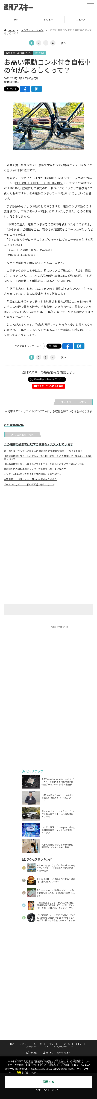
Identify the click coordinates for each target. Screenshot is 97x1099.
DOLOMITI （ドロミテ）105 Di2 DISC (39, 183)
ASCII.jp (32, 1052)
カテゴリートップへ (73, 402)
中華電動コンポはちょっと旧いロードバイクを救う (30, 479)
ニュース (80, 19)
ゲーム (66, 1043)
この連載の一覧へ (22, 434)
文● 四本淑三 (11, 81)
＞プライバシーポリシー (48, 1090)
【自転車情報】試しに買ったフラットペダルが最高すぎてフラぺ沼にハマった (44, 464)
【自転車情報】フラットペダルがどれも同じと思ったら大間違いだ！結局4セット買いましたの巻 (48, 457)
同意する (48, 1082)
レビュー (48, 19)
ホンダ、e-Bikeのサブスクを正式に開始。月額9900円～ (32, 474)
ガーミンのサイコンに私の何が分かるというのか (29, 484)
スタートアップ (32, 1046)
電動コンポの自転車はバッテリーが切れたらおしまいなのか (35, 469)
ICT (46, 1046)
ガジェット (52, 1043)
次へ (63, 43)
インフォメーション (32, 30)
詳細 (19, 1072)
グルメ (78, 1043)
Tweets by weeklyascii (59, 626)
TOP (16, 19)
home (9, 30)
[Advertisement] (48, 524)
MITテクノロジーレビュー (56, 1052)
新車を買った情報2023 (18, 53)
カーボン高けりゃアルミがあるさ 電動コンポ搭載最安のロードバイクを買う (43, 451)
